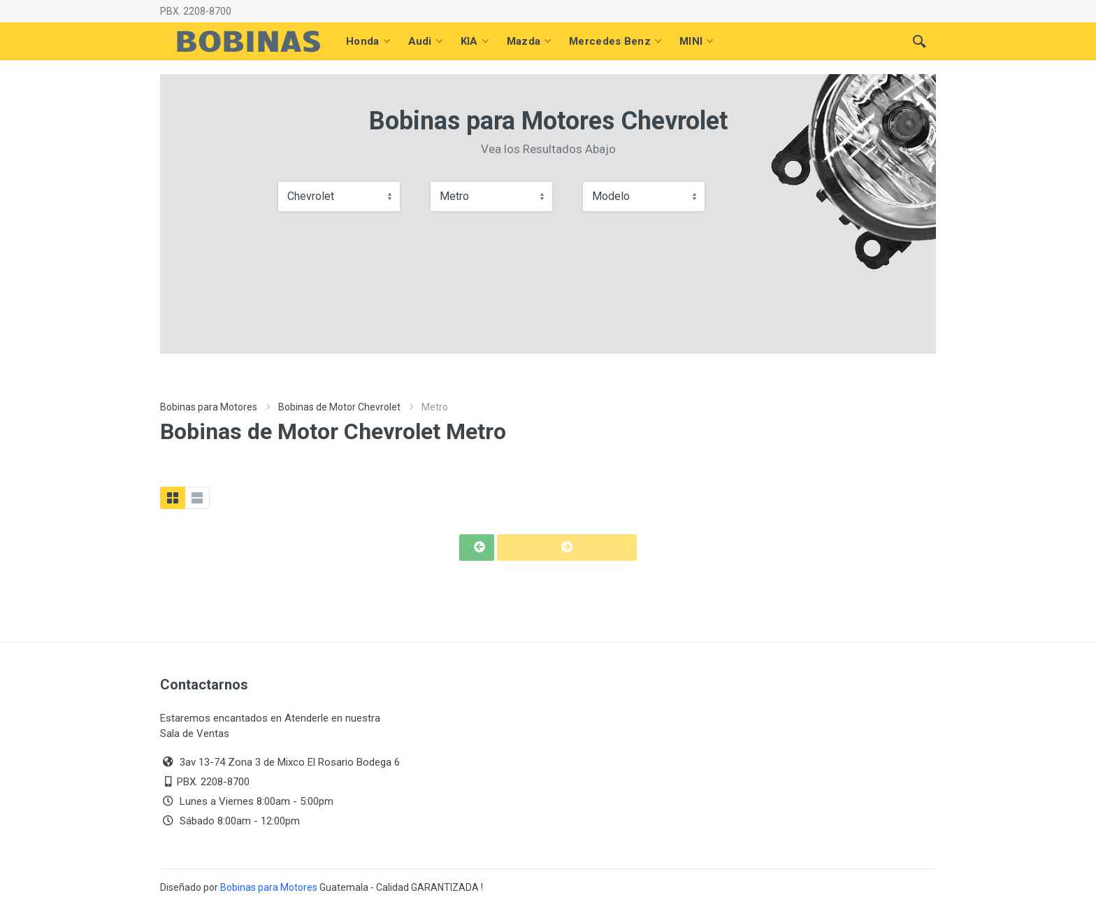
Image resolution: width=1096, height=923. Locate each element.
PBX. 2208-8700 (195, 11)
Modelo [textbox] (611, 196)
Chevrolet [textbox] (310, 196)
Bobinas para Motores (208, 407)
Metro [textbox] (454, 196)
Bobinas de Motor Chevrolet (339, 407)
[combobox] (339, 196)
